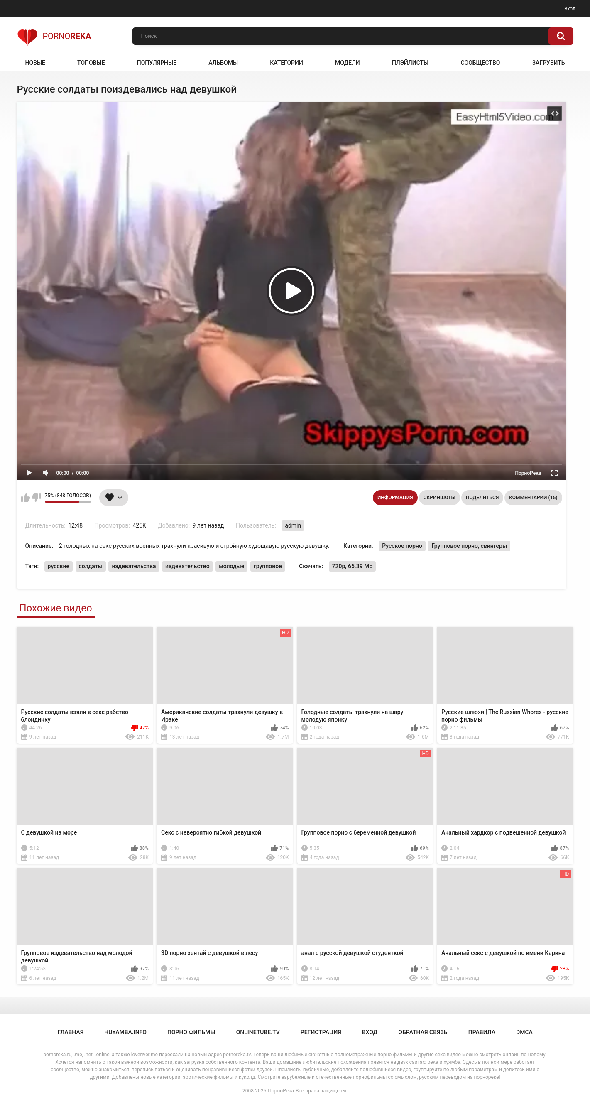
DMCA (524, 1032)
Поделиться (482, 498)
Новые (35, 62)
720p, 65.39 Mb (352, 566)
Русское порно (402, 545)
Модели (347, 62)
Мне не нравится (36, 497)
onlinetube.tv (258, 1032)
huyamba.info (125, 1032)
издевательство (187, 566)
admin (293, 525)
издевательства (134, 566)
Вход (569, 9)
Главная (70, 1032)
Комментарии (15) (533, 498)
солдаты (91, 566)
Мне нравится (25, 497)
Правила (481, 1032)
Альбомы (223, 62)
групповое (268, 566)
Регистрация (321, 1032)
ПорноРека (281, 1091)
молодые (231, 566)
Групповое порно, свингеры (469, 545)
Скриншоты (439, 498)
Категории (286, 62)
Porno (54, 36)
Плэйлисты (410, 62)
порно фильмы (191, 1032)
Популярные (156, 62)
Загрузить (548, 62)
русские (58, 566)
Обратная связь (422, 1032)
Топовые (91, 62)
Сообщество (480, 62)
